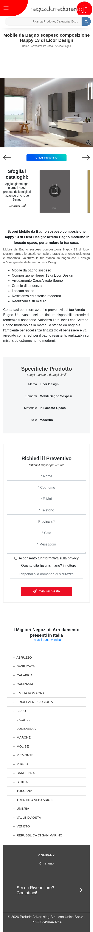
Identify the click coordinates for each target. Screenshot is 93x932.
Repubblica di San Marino (37, 835)
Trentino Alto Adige (33, 800)
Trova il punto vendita (46, 639)
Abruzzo (22, 657)
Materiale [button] (30, 408)
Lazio (19, 711)
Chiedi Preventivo (46, 157)
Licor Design (49, 384)
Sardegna (24, 773)
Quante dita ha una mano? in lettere (48, 565)
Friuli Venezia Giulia (33, 702)
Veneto (21, 826)
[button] (46, 144)
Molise (21, 746)
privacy (73, 558)
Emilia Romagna (29, 693)
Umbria (21, 808)
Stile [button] (34, 420)
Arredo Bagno (63, 46)
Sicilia (20, 782)
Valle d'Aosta (27, 817)
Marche (22, 737)
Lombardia (24, 728)
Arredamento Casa (42, 46)
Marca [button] (32, 384)
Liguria (21, 719)
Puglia (20, 764)
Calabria (23, 675)
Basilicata (24, 666)
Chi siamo (46, 863)
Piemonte (23, 755)
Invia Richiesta (46, 591)
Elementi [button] (31, 396)
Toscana (22, 791)
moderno (46, 420)
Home (25, 46)
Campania (23, 684)
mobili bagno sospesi (56, 396)
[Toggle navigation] (6, 7)
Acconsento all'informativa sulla (49, 558)
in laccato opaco (53, 408)
